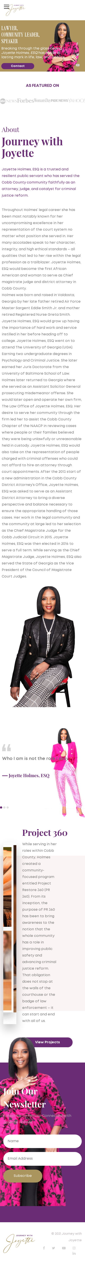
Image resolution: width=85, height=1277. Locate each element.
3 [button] (8, 807)
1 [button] (1, 807)
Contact (18, 66)
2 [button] (4, 807)
